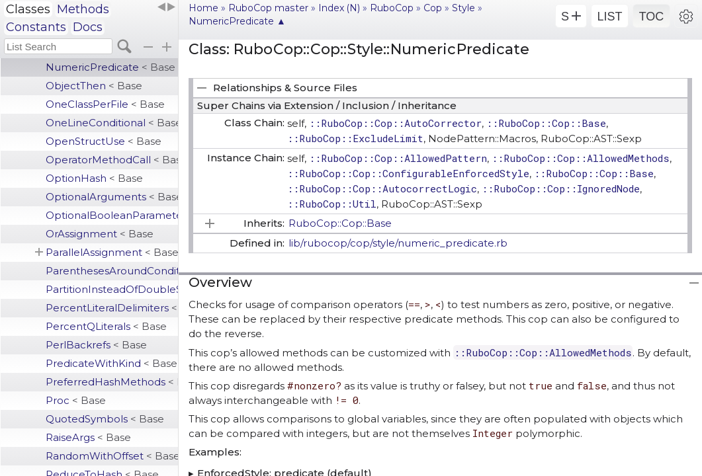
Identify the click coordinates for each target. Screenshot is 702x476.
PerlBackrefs (96, 344)
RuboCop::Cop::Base (340, 223)
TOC (651, 16)
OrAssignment (100, 233)
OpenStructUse (103, 141)
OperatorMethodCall (112, 159)
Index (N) (339, 8)
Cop (432, 8)
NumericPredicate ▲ (237, 21)
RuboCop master (268, 8)
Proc (76, 400)
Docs (88, 27)
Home (203, 8)
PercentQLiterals (106, 326)
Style (463, 8)
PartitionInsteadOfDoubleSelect (112, 289)
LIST (609, 16)
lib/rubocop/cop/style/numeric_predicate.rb (397, 243)
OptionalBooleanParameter (112, 215)
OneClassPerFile (105, 104)
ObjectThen (94, 85)
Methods (83, 9)
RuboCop (392, 8)
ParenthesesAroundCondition (112, 270)
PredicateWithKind (111, 363)
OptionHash (94, 178)
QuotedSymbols (105, 419)
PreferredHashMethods (112, 382)
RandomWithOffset (112, 456)
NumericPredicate (110, 67)
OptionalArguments (112, 196)
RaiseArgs (88, 437)
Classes (28, 9)
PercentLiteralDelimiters (112, 307)
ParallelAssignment (112, 252)
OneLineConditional (112, 122)
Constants (36, 27)
